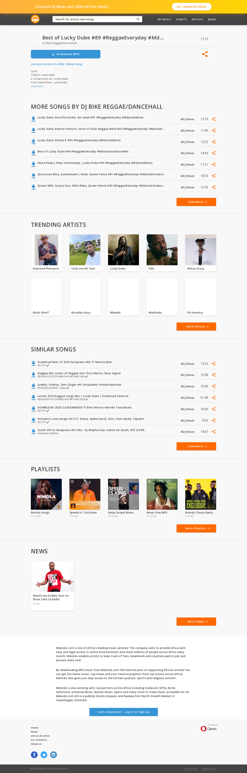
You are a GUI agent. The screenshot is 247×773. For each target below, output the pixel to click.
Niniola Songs (40, 512)
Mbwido (115, 312)
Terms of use (190, 768)
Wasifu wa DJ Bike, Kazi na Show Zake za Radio (51, 597)
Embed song (74, 64)
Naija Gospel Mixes (121, 512)
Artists (197, 19)
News (34, 731)
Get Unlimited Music (192, 7)
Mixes (212, 19)
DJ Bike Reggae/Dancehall (59, 43)
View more (37, 86)
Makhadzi (155, 312)
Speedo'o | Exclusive (83, 512)
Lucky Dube (117, 268)
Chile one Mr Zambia (84, 268)
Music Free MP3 (157, 512)
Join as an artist (40, 735)
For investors (39, 740)
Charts (181, 19)
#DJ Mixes (188, 119)
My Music (164, 19)
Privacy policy (209, 768)
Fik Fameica (195, 312)
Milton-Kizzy (195, 268)
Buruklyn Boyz (81, 312)
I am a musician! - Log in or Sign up (123, 712)
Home (34, 727)
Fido (151, 268)
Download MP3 (65, 54)
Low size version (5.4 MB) (47, 64)
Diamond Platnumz (46, 268)
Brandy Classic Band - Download (200, 512)
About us (36, 744)
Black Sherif (41, 312)
